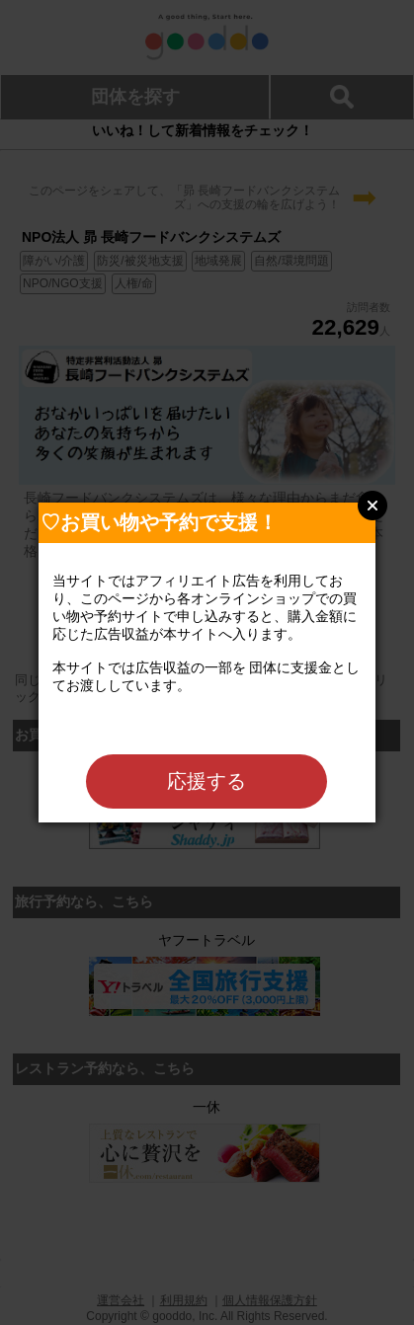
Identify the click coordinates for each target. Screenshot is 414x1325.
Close (372, 505)
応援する (206, 781)
